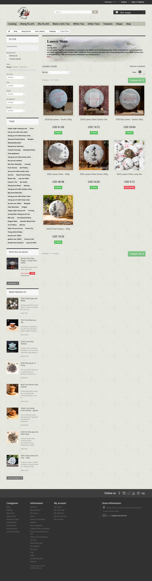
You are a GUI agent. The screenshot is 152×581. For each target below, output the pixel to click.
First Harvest (12, 168)
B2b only (11, 218)
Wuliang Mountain (14, 143)
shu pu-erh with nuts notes (17, 132)
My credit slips (59, 510)
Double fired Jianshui (15, 243)
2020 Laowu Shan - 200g (58, 174)
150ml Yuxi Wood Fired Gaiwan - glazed (29, 409)
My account (60, 503)
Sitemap (33, 562)
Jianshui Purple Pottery (16, 139)
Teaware (107, 23)
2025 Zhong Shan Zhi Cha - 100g (29, 457)
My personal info (60, 516)
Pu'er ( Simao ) (40, 31)
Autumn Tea (11, 516)
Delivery (33, 522)
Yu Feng (31, 210)
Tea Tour (33, 540)
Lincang (27, 164)
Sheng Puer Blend (14, 185)
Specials (33, 507)
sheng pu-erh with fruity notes (19, 200)
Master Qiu (12, 178)
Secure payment (36, 525)
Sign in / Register (138, 2)
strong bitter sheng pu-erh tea (19, 214)
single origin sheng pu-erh (17, 128)
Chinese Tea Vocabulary (39, 537)
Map (128, 23)
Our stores (34, 513)
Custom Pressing (14, 150)
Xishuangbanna (13, 153)
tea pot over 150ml (14, 235)
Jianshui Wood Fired (27, 221)
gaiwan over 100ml (14, 239)
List (144, 72)
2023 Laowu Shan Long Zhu (129, 174)
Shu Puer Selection (15, 164)
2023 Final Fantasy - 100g (58, 229)
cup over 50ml (23, 178)
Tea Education (12, 522)
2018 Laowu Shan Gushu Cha (93, 119)
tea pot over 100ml (14, 203)
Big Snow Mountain (15, 193)
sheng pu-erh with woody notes (19, 157)
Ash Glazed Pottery (24, 218)
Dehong (26, 185)
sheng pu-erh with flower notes (19, 196)
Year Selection (12, 529)
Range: (9, 67)
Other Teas (94, 23)
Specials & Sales (18, 251)
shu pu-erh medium (15, 161)
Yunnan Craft (15, 59)
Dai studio (23, 182)
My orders (57, 507)
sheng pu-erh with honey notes (19, 136)
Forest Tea (29, 228)
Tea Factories (11, 525)
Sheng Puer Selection (16, 146)
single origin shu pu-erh (16, 210)
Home (32, 516)
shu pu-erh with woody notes (18, 171)
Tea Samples (35, 546)
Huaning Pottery (29, 150)
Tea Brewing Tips (36, 558)
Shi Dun (13, 56)
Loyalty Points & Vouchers (40, 529)
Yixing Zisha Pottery (15, 232)
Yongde (24, 207)
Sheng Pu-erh (27, 23)
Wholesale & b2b (36, 543)
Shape (119, 23)
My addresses (59, 513)
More (49, 57)
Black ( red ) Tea (61, 23)
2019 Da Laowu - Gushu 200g (129, 119)
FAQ (31, 552)
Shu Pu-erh (43, 23)
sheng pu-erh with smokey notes (20, 189)
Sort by (45, 72)
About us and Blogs (37, 519)
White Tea (78, 23)
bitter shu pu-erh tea (15, 228)
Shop (15, 31)
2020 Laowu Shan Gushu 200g (94, 174)
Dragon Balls (12, 221)
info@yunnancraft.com (119, 516)
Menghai (27, 203)
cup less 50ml (31, 243)
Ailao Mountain (13, 207)
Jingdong (52, 31)
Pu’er (32, 128)
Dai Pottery (24, 168)
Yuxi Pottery (12, 225)
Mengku (30, 139)
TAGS (32, 555)
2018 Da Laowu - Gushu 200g (58, 119)
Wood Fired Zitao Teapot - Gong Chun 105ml (29, 260)
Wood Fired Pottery (23, 175)
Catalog (12, 23)
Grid (140, 72)
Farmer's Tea (12, 182)
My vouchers (58, 519)
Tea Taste (33, 549)
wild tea (22, 225)
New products (17, 292)
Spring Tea (10, 513)
